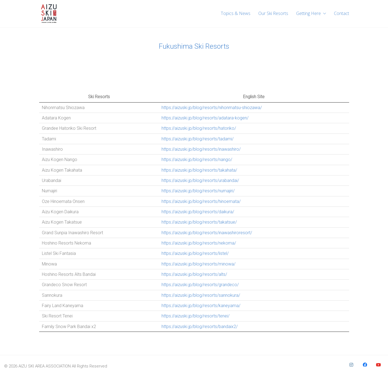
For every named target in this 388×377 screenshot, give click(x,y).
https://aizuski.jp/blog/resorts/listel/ (195, 253)
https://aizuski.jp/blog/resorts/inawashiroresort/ (207, 232)
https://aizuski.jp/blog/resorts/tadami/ (198, 138)
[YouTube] (378, 364)
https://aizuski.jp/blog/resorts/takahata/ (199, 170)
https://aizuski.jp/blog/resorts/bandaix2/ (200, 326)
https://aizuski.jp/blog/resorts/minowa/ (198, 264)
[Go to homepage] (48, 13)
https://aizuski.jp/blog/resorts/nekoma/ (199, 243)
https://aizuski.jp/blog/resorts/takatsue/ (199, 222)
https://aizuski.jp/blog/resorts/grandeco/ (200, 284)
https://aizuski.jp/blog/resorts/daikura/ (198, 211)
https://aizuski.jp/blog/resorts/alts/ (194, 274)
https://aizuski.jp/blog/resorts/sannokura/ (201, 295)
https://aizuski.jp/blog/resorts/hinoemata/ (201, 201)
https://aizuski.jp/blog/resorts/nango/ (197, 159)
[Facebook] (364, 364)
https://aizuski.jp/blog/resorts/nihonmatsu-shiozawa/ (212, 107)
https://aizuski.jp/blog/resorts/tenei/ (195, 316)
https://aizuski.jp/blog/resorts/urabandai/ (200, 180)
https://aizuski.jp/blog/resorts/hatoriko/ (199, 128)
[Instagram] (351, 364)
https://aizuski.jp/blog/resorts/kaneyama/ (201, 305)
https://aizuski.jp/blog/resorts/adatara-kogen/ (205, 117)
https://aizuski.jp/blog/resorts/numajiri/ (198, 190)
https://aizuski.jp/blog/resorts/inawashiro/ (201, 149)
